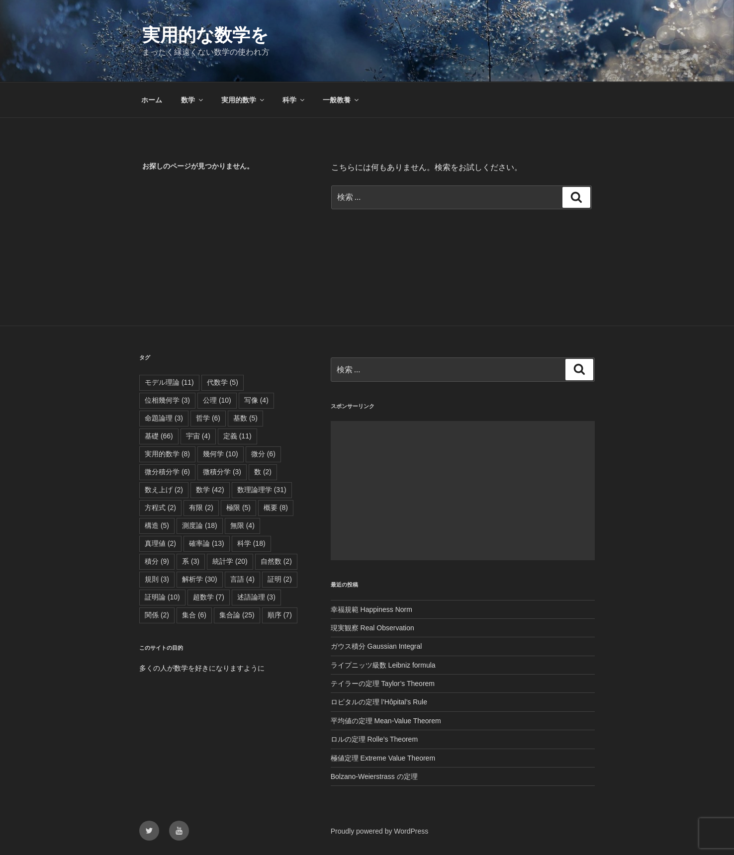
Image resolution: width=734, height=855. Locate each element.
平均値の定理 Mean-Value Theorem (386, 721)
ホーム (151, 100)
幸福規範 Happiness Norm (371, 609)
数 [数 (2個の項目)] (263, 472)
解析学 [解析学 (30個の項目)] (199, 579)
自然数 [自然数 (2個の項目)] (276, 561)
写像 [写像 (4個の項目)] (256, 400)
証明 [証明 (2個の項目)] (280, 579)
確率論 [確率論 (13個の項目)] (206, 543)
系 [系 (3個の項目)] (190, 561)
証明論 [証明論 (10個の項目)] (162, 597)
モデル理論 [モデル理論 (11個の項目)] (169, 382)
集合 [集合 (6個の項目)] (194, 615)
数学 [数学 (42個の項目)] (210, 490)
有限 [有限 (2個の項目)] (201, 508)
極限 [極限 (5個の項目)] (238, 508)
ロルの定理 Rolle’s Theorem (374, 739)
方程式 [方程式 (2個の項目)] (160, 508)
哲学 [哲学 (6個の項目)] (208, 418)
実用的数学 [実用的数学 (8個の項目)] (167, 454)
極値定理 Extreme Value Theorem (383, 758)
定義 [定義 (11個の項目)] (237, 436)
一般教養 (341, 100)
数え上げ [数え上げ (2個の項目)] (164, 490)
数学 (192, 100)
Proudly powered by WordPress (380, 831)
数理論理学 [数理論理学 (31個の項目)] (261, 490)
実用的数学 (243, 100)
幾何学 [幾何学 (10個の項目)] (220, 454)
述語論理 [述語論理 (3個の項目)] (256, 597)
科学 (294, 100)
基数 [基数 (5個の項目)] (245, 418)
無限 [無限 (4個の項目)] (242, 525)
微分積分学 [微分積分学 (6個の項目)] (167, 472)
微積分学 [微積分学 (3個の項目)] (222, 472)
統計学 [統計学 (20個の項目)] (230, 561)
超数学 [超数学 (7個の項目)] (208, 597)
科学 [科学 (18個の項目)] (251, 543)
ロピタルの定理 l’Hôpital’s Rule (379, 702)
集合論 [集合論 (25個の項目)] (237, 615)
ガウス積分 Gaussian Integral (376, 646)
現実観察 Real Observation (372, 628)
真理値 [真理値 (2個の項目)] (160, 543)
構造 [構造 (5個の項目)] (157, 525)
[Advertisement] (463, 490)
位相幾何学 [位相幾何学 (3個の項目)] (167, 400)
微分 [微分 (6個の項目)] (263, 454)
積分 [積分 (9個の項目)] (157, 561)
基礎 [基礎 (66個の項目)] (159, 436)
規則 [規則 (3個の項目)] (157, 579)
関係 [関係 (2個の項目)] (157, 615)
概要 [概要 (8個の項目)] (276, 508)
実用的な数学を (205, 35)
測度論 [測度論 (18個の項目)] (199, 525)
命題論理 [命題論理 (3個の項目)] (164, 418)
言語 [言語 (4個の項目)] (242, 579)
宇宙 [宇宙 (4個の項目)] (198, 436)
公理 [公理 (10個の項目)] (217, 400)
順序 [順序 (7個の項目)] (280, 615)
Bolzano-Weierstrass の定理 (374, 776)
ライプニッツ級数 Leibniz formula (383, 665)
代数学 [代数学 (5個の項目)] (222, 382)
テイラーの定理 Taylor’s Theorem (383, 683)
